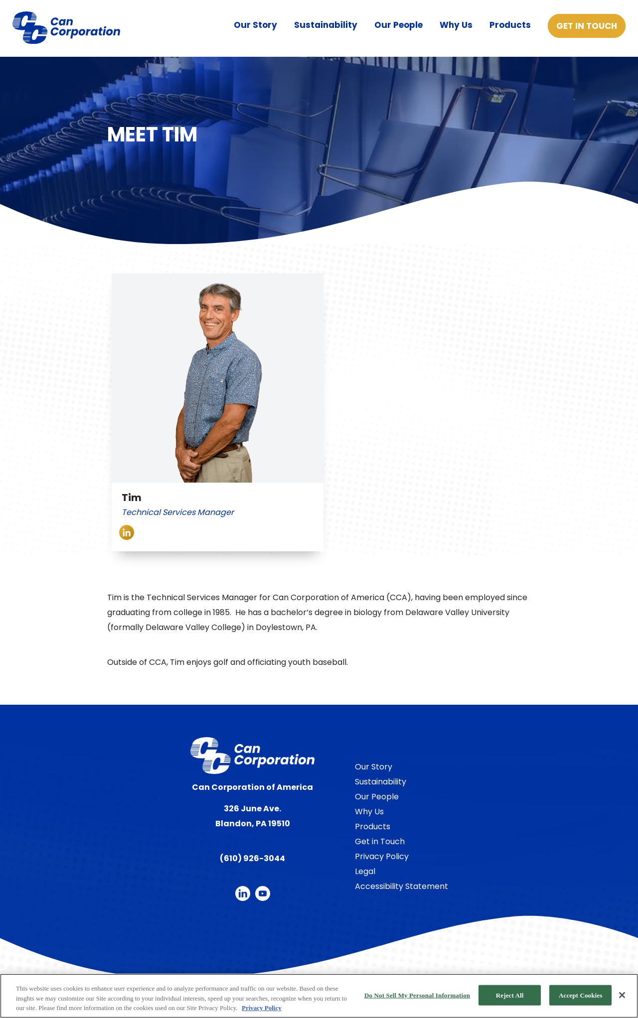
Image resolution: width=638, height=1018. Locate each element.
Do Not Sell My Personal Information (417, 995)
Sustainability (325, 25)
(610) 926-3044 (252, 858)
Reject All (510, 995)
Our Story (255, 25)
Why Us (456, 25)
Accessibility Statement (401, 886)
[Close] (622, 995)
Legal (365, 871)
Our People (398, 25)
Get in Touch (586, 26)
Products (510, 25)
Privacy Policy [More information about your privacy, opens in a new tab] (262, 1008)
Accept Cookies (580, 995)
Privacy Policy (382, 856)
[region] (319, 996)
